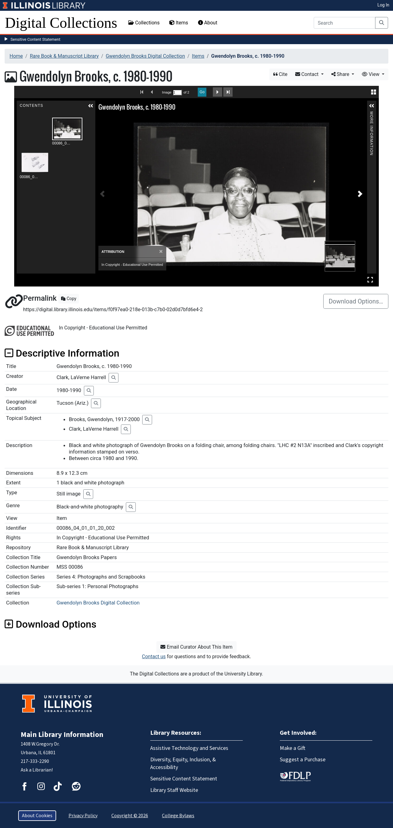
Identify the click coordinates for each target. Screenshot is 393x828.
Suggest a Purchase (302, 759)
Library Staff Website (174, 790)
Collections (144, 23)
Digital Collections (61, 23)
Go (202, 92)
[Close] (160, 251)
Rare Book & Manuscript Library (64, 56)
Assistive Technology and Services (189, 748)
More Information (371, 114)
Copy (68, 298)
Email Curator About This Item (196, 647)
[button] (91, 106)
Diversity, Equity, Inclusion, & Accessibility (183, 763)
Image (166, 92)
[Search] (344, 23)
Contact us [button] (154, 656)
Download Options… (356, 301)
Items (178, 23)
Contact (307, 74)
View (371, 74)
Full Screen (370, 279)
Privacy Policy (82, 815)
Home (16, 56)
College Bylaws (178, 815)
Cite (280, 74)
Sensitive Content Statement (35, 39)
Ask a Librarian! (37, 770)
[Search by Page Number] (177, 92)
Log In (383, 4)
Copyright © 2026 (129, 815)
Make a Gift (292, 748)
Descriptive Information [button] (62, 353)
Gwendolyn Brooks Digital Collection (145, 56)
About (207, 23)
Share (341, 74)
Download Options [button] (50, 624)
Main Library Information (62, 734)
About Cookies (37, 815)
